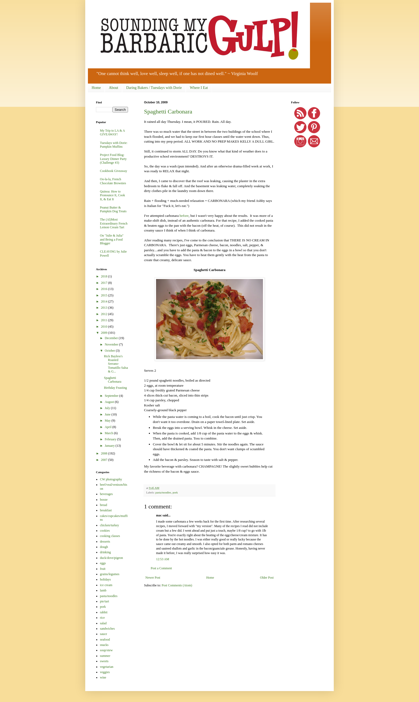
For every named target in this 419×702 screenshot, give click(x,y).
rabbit (103, 612)
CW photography (111, 479)
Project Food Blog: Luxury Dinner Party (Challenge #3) (113, 158)
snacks (104, 645)
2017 (104, 283)
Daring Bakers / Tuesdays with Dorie (154, 88)
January (110, 446)
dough (104, 547)
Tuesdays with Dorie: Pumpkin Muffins (113, 144)
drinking (105, 552)
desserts (105, 541)
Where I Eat (199, 88)
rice (102, 617)
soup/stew (106, 650)
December (112, 338)
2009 (104, 333)
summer (105, 656)
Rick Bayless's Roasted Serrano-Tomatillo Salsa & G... (116, 364)
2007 (104, 460)
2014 (104, 301)
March (109, 433)
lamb (103, 590)
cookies (105, 530)
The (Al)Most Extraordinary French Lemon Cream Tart (113, 223)
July (108, 408)
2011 (104, 320)
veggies (105, 672)
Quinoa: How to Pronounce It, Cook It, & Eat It (112, 195)
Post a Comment (161, 568)
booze (104, 499)
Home (96, 88)
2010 (104, 326)
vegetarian (106, 667)
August (110, 402)
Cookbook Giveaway (113, 171)
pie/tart (104, 601)
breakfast (106, 510)
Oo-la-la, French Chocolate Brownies (113, 181)
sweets (104, 661)
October (110, 350)
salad (103, 623)
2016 (104, 289)
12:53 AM (162, 559)
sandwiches (107, 628)
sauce (103, 634)
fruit (103, 569)
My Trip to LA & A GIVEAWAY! (112, 132)
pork (175, 492)
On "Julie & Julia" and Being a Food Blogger (111, 239)
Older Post (267, 577)
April (108, 427)
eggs (103, 563)
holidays (105, 579)
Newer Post (152, 577)
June (108, 414)
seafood (105, 639)
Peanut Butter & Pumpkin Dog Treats (113, 209)
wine (103, 677)
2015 (104, 295)
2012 (104, 314)
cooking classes (110, 536)
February (111, 439)
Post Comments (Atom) (177, 585)
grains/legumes (109, 574)
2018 (104, 276)
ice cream (106, 585)
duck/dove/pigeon (111, 558)
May (108, 420)
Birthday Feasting (115, 388)
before (184, 216)
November (112, 344)
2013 (104, 307)
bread (103, 505)
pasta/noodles (163, 492)
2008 (104, 453)
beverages (106, 494)
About (113, 88)
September (112, 396)
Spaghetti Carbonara (168, 111)
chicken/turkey (109, 525)
